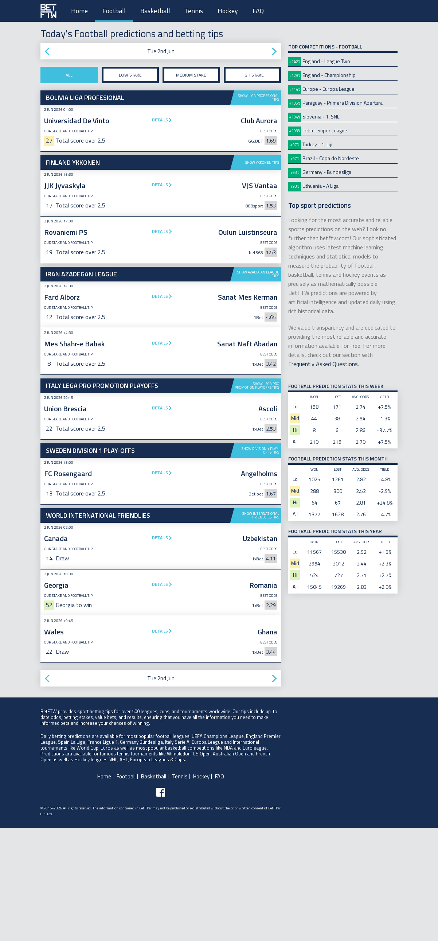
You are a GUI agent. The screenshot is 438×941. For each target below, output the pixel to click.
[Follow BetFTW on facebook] (161, 905)
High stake (252, 74)
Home (79, 11)
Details (160, 119)
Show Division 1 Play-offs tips (260, 450)
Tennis (194, 11)
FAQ (258, 11)
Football (114, 11)
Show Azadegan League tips (258, 274)
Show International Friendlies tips (260, 628)
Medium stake (191, 74)
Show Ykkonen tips (262, 162)
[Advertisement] (160, 563)
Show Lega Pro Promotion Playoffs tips (257, 385)
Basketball (155, 11)
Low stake (130, 74)
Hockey (228, 11)
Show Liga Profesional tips (258, 97)
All (69, 74)
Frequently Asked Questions (323, 363)
